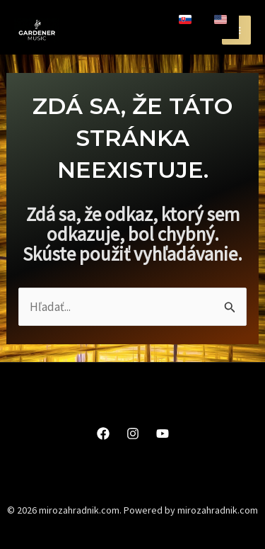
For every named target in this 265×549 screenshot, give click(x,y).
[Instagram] (132, 433)
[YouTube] (162, 433)
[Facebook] (103, 433)
